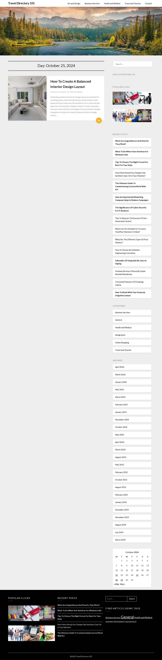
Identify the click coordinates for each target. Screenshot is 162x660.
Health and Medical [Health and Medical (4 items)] (143, 617)
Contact (148, 3)
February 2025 (121, 404)
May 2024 (119, 435)
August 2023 (120, 457)
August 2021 (120, 487)
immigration (120, 335)
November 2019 (122, 517)
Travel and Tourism (133, 3)
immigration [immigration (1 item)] (109, 621)
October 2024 (121, 427)
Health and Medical (112, 3)
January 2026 (121, 382)
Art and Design (74, 3)
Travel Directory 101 (21, 3)
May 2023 (119, 464)
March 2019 (120, 540)
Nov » (122, 584)
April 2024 (119, 442)
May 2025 (119, 389)
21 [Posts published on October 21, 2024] (116, 575)
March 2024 (120, 449)
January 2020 (121, 502)
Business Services (92, 3)
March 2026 (120, 374)
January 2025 (121, 412)
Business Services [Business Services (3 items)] (113, 617)
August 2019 (120, 525)
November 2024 (122, 419)
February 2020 (121, 495)
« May (116, 584)
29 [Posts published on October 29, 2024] (122, 580)
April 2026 (119, 367)
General (118, 320)
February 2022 (121, 472)
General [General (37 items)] (127, 617)
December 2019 (122, 510)
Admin (79, 92)
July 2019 (119, 532)
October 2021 (121, 480)
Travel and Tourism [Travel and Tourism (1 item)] (130, 621)
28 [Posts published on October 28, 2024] (116, 580)
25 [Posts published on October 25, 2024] (137, 575)
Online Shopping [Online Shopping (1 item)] (119, 621)
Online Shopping (122, 342)
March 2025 (120, 397)
